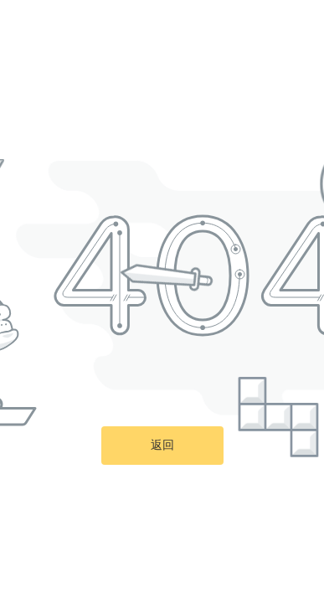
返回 (162, 445)
